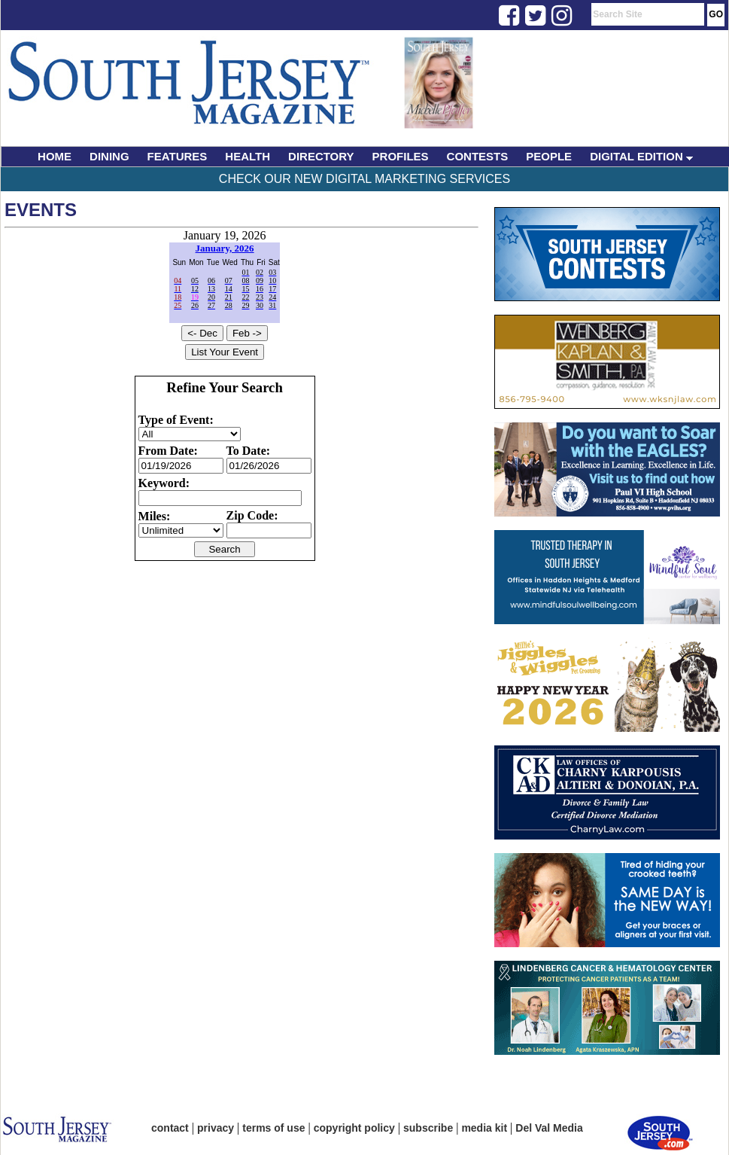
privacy (215, 1128)
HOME (54, 156)
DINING (109, 156)
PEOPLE (549, 156)
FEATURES (177, 156)
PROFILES (400, 156)
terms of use (273, 1128)
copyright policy (354, 1128)
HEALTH (247, 156)
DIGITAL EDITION (641, 156)
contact (170, 1128)
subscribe (428, 1128)
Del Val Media (548, 1128)
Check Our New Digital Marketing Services (364, 178)
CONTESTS (478, 156)
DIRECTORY (321, 156)
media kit (484, 1128)
